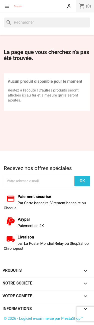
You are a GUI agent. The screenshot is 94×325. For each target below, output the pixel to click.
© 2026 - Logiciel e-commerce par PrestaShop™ (43, 318)
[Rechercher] (47, 23)
